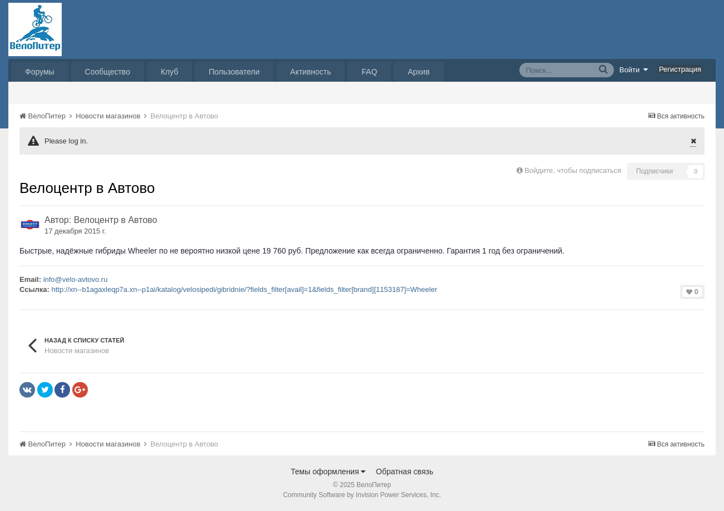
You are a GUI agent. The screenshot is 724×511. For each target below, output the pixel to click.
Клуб (169, 71)
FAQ (369, 71)
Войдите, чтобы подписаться (572, 170)
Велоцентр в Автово (115, 220)
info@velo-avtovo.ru (75, 279)
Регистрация (680, 69)
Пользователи (234, 71)
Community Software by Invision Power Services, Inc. (362, 495)
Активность (310, 71)
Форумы (39, 71)
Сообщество (107, 71)
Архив (418, 71)
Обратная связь (404, 471)
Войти (633, 69)
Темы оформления (328, 471)
